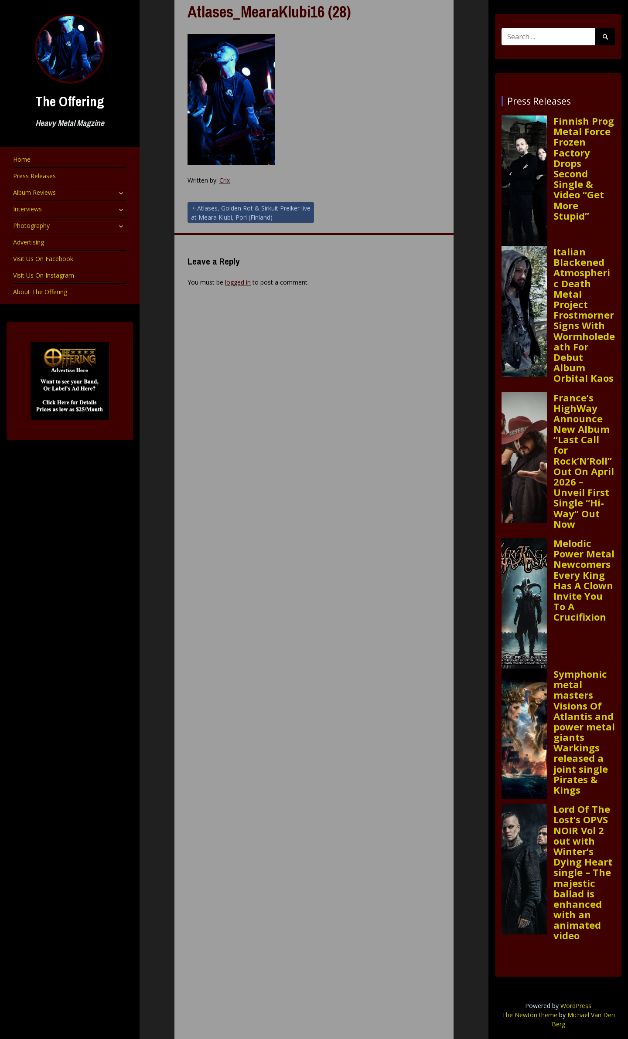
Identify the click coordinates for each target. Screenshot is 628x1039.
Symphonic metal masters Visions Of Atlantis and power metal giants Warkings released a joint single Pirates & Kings (584, 732)
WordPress (575, 1006)
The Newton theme (529, 1015)
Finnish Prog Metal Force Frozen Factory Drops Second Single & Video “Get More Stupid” (583, 168)
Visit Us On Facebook (43, 259)
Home (22, 159)
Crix (224, 180)
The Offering (69, 101)
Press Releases (34, 176)
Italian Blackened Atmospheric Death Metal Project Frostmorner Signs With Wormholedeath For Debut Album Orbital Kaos (584, 314)
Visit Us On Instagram (43, 275)
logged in (238, 282)
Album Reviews (34, 192)
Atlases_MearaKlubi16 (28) (269, 11)
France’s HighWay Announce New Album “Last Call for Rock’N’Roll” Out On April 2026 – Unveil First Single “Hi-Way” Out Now (583, 460)
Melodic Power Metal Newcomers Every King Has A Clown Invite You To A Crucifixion (583, 580)
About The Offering (40, 292)
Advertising (28, 242)
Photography (31, 225)
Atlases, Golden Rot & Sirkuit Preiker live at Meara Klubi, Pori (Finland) (251, 212)
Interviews (27, 209)
